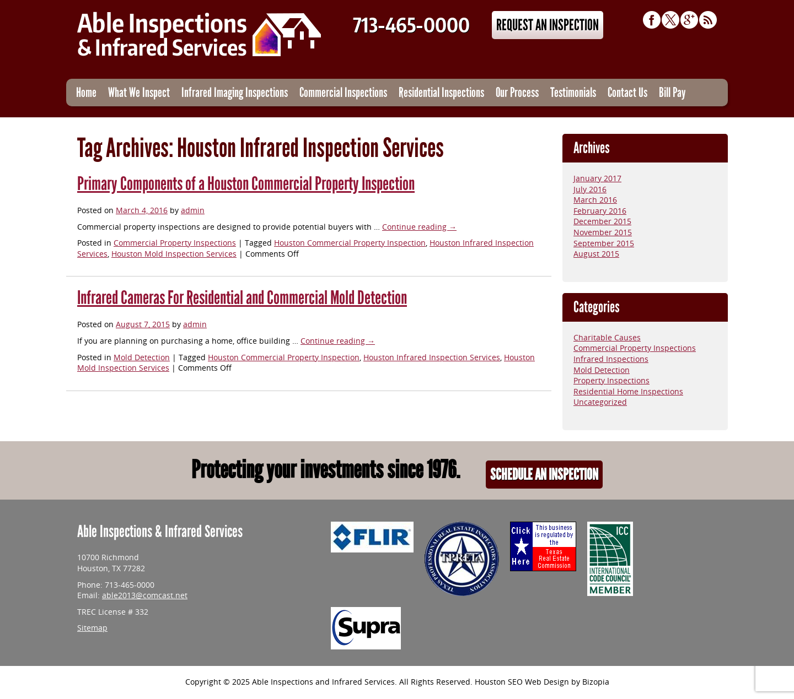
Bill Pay (672, 92)
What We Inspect (139, 92)
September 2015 (603, 243)
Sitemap (92, 628)
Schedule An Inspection (544, 474)
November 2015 (602, 232)
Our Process (517, 92)
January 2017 (597, 178)
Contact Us (627, 92)
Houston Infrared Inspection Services (431, 357)
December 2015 (602, 221)
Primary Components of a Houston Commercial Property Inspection (246, 183)
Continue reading (419, 227)
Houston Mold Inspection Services (174, 254)
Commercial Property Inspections (175, 243)
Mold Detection (142, 357)
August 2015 (596, 254)
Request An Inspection (547, 25)
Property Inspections (611, 381)
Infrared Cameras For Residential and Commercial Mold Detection (242, 297)
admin (193, 210)
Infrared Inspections (610, 359)
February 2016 (599, 211)
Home (86, 92)
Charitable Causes (607, 338)
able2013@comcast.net (144, 595)
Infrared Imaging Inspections (234, 92)
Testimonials (573, 92)
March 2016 (595, 200)
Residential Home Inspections (628, 392)
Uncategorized (600, 402)
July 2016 (590, 189)
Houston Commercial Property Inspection (350, 243)
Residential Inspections (441, 92)
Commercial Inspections (343, 92)
